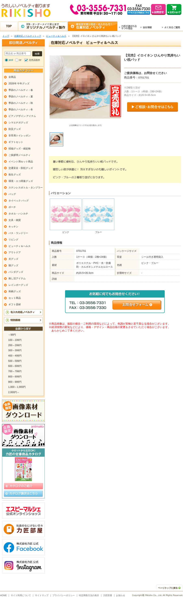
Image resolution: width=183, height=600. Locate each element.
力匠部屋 (107, 595)
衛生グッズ (15, 174)
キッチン (13, 226)
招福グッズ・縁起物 (19, 148)
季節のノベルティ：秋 (21, 103)
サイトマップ (41, 595)
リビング (13, 239)
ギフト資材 (15, 304)
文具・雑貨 (15, 220)
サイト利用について (21, 595)
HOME (3, 595)
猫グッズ (13, 265)
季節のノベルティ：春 (21, 90)
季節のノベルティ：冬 (21, 109)
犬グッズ (13, 259)
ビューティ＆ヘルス (56, 36)
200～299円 (15, 345)
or (20, 59)
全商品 (12, 77)
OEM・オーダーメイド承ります (47, 26)
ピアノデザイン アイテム (22, 116)
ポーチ (12, 207)
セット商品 (15, 298)
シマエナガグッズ (18, 122)
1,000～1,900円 (17, 387)
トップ (5, 36)
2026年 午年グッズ (19, 83)
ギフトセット (16, 142)
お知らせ (120, 595)
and (11, 59)
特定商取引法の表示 (89, 595)
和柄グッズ (15, 291)
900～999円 (15, 381)
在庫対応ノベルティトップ (27, 36)
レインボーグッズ (18, 285)
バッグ (12, 194)
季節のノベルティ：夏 (21, 96)
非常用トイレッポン (19, 135)
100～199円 (15, 340)
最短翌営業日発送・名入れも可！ (96, 26)
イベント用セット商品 (21, 161)
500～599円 (15, 361)
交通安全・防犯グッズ (21, 168)
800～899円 (15, 376)
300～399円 (15, 350)
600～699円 (15, 366)
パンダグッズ (16, 272)
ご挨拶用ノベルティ (19, 155)
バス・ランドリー (18, 233)
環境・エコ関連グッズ (21, 181)
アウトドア (15, 252)
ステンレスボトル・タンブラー (26, 187)
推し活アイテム (17, 278)
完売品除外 (34, 60)
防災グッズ (15, 129)
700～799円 (15, 371)
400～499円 (15, 355)
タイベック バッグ (19, 200)
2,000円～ (13, 392)
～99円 (12, 334)
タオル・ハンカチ (18, 213)
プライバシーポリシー (63, 595)
